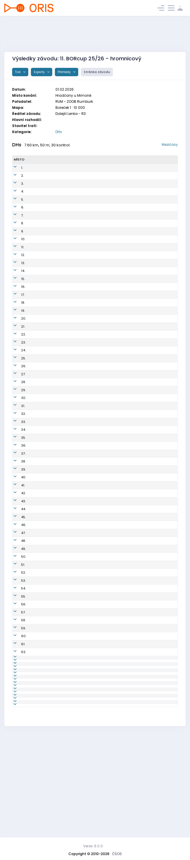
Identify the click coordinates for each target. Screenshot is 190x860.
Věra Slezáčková (41, 515)
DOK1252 (73, 599)
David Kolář (37, 523)
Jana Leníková (39, 787)
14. (16, 285)
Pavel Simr (36, 246)
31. (16, 420)
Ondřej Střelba (39, 396)
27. (16, 388)
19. (16, 324)
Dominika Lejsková (43, 691)
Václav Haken (39, 676)
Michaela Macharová (45, 444)
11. (15, 256)
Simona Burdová (41, 531)
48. (16, 557)
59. (16, 652)
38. (16, 475)
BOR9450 (73, 444)
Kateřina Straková (42, 507)
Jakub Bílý (36, 172)
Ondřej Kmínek (40, 707)
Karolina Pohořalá (42, 633)
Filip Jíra (34, 356)
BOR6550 (73, 460)
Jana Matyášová (41, 317)
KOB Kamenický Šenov (122, 180)
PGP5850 (73, 755)
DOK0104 (73, 172)
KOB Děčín (112, 293)
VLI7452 (72, 491)
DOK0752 (73, 539)
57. (16, 633)
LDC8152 (73, 591)
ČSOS (117, 853)
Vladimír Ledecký (42, 212)
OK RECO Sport (116, 324)
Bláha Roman (38, 763)
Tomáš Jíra (37, 188)
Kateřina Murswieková (38, 557)
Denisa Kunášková (43, 747)
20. (16, 333)
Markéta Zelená (40, 755)
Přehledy (65, 72)
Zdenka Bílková (40, 420)
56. (16, 623)
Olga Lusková (39, 803)
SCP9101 (72, 301)
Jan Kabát (36, 309)
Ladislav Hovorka (42, 364)
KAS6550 (73, 515)
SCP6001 (73, 644)
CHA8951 (73, 691)
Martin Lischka (39, 256)
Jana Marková (39, 715)
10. (16, 246)
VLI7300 (72, 683)
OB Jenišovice (115, 404)
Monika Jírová (39, 412)
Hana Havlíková (41, 599)
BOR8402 (73, 212)
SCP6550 (73, 652)
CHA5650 (74, 803)
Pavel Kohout (38, 380)
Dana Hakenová (41, 483)
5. (15, 204)
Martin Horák (38, 293)
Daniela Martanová (43, 491)
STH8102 (73, 348)
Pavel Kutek (37, 771)
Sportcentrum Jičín (119, 420)
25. (16, 372)
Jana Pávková (39, 460)
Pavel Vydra (37, 547)
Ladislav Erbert (40, 324)
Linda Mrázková (40, 451)
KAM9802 (74, 188)
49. (16, 568)
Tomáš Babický (40, 583)
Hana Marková (40, 723)
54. (16, 607)
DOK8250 (73, 388)
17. (15, 309)
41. (16, 499)
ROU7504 (73, 246)
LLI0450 (72, 723)
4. (15, 196)
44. (16, 523)
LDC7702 (73, 699)
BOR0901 (73, 236)
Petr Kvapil (36, 196)
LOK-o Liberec (115, 715)
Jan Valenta (37, 333)
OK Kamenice (115, 188)
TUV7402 (73, 196)
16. (16, 301)
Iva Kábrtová (38, 575)
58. (16, 644)
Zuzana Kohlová (41, 275)
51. (16, 583)
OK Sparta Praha (117, 301)
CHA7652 (73, 317)
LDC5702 (73, 623)
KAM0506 (74, 356)
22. (16, 348)
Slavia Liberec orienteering (125, 491)
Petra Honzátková (42, 591)
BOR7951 (73, 557)
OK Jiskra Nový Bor (119, 212)
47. (16, 547)
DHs (58, 131)
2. (15, 180)
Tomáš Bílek (37, 475)
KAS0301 (73, 180)
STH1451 (72, 667)
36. (16, 460)
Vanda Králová (40, 436)
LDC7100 (73, 293)
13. (16, 275)
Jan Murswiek (39, 236)
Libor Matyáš (38, 285)
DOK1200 (73, 467)
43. (16, 515)
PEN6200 (73, 547)
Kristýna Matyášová (44, 204)
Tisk (18, 72)
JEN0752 (73, 404)
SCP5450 (73, 660)
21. (16, 340)
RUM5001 (73, 583)
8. (15, 228)
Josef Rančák (39, 779)
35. (16, 451)
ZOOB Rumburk (116, 583)
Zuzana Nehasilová (43, 731)
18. (16, 317)
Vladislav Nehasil (42, 264)
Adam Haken (38, 348)
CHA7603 (74, 285)
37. (16, 467)
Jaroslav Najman (42, 228)
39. (16, 483)
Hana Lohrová (39, 652)
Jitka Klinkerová (40, 340)
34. (16, 444)
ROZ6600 (74, 333)
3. (15, 188)
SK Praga (111, 396)
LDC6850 (73, 428)
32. (16, 428)
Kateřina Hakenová (43, 667)
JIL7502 (72, 380)
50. (16, 575)
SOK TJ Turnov (115, 196)
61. (16, 667)
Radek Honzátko (41, 699)
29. (16, 404)
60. (16, 660)
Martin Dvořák (39, 568)
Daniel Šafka (38, 301)
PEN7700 (73, 324)
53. (16, 599)
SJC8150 (73, 420)
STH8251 (73, 483)
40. (16, 491)
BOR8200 (73, 256)
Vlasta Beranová (41, 607)
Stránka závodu (97, 72)
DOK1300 (73, 499)
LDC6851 (73, 531)
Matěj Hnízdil (38, 180)
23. (16, 356)
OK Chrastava (115, 204)
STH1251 (72, 615)
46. (16, 539)
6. (15, 212)
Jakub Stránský (40, 499)
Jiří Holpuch (37, 623)
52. (16, 591)
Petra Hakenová (40, 615)
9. (15, 236)
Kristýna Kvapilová (43, 220)
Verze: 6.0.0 (93, 846)
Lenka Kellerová (40, 388)
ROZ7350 (73, 412)
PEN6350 (73, 575)
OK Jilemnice (114, 380)
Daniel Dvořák (39, 467)
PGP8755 (73, 436)
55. (16, 615)
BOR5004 (73, 779)
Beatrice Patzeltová (43, 428)
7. (15, 220)
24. (16, 364)
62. (16, 676)
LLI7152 (71, 715)
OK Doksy (111, 172)
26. (16, 380)
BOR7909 (73, 228)
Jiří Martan (36, 683)
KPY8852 (73, 275)
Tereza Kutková (40, 404)
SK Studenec (114, 348)
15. (16, 293)
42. (16, 507)
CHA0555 (74, 204)
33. (16, 436)
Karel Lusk (36, 794)
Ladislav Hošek (40, 644)
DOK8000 (74, 568)
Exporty (40, 72)
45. (16, 531)
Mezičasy (170, 144)
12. (16, 264)
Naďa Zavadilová (42, 660)
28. (16, 396)
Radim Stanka (39, 739)
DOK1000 (73, 707)
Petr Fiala (35, 372)
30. (16, 412)
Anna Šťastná (39, 539)
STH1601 (72, 676)
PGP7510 (73, 396)
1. (15, 172)
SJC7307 (73, 475)
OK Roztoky (113, 333)
